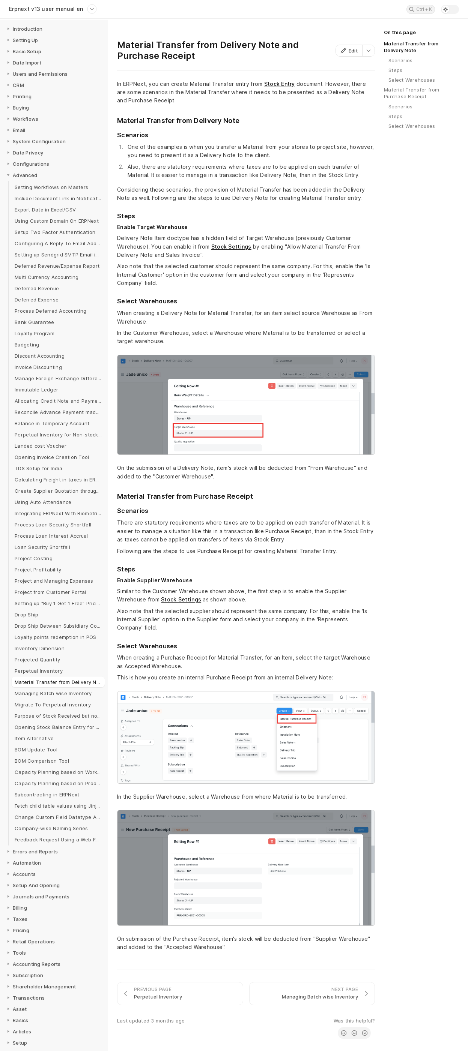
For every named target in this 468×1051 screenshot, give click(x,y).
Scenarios (400, 60)
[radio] (344, 1033)
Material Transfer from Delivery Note (411, 46)
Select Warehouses (411, 80)
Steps (395, 70)
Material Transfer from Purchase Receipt (411, 93)
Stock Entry (279, 84)
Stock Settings (231, 246)
